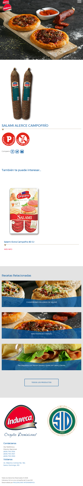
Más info (8, 249)
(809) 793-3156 (9, 451)
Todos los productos (41, 382)
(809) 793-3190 (9, 456)
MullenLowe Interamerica (24, 482)
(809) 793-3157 (9, 454)
